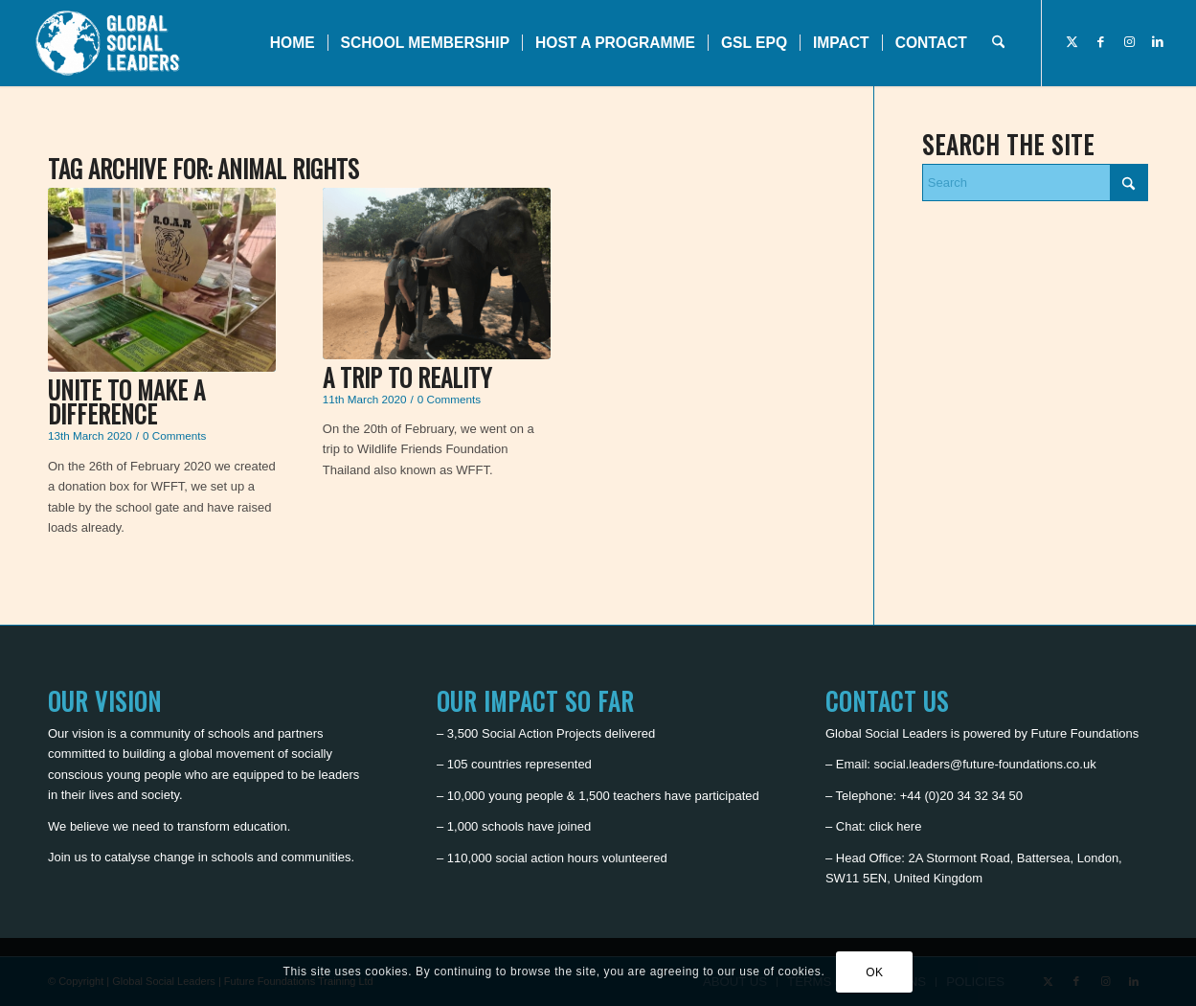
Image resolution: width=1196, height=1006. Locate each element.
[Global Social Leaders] (109, 43)
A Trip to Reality (407, 377)
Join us (67, 857)
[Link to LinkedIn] (1157, 42)
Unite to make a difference (126, 401)
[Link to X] (1071, 42)
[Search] (998, 43)
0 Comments (174, 435)
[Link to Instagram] (1129, 42)
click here (895, 826)
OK (875, 972)
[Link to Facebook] (1100, 42)
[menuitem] (292, 43)
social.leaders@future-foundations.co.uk (985, 764)
